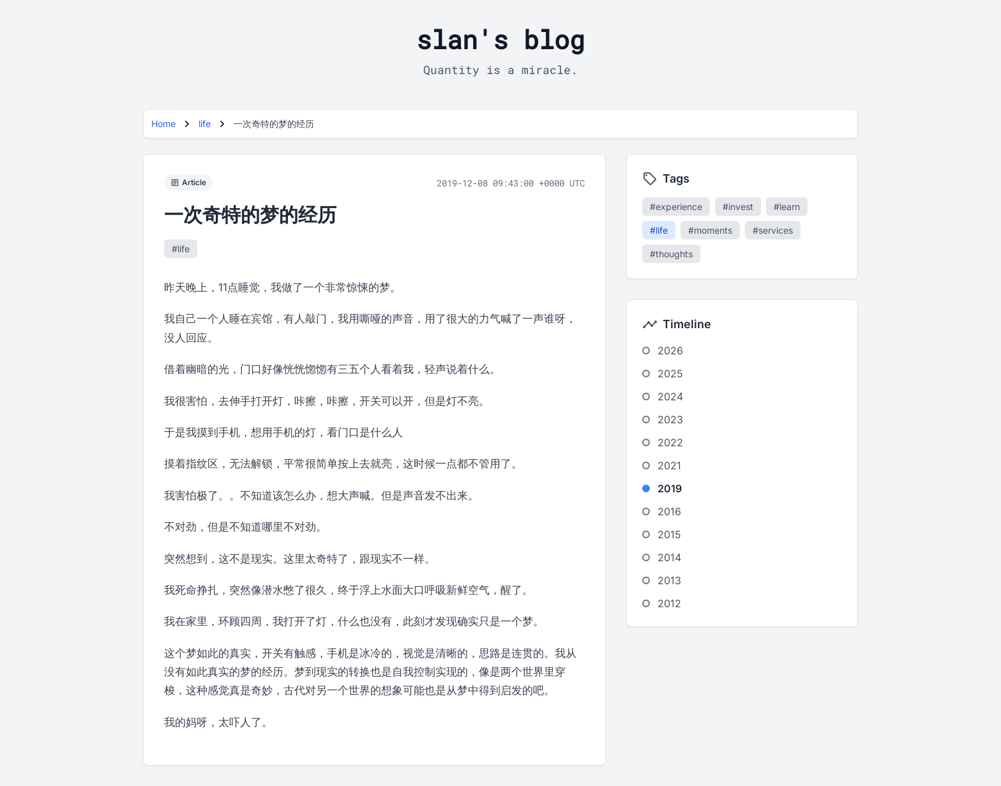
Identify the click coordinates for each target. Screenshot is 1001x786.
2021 (669, 465)
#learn (787, 206)
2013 (669, 580)
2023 (670, 419)
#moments (710, 230)
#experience (676, 206)
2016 (669, 511)
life (205, 123)
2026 (670, 350)
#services (773, 230)
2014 (669, 557)
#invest (738, 206)
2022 (670, 442)
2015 (669, 534)
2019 (670, 488)
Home (163, 123)
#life (181, 248)
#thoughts (671, 253)
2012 (669, 603)
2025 (670, 373)
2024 (670, 396)
